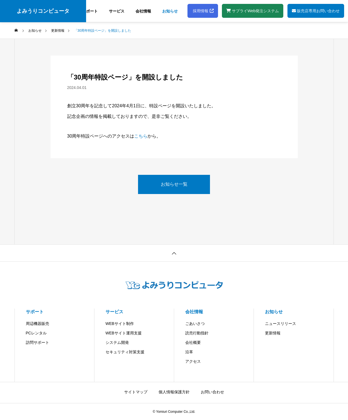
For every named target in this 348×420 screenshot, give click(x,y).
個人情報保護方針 (174, 392)
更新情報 (273, 333)
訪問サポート (37, 342)
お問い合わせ (212, 392)
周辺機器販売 (37, 323)
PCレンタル (36, 333)
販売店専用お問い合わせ (316, 11)
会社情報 (143, 11)
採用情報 (203, 11)
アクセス (193, 361)
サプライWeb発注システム (252, 11)
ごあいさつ (195, 323)
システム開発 (117, 342)
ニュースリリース (280, 323)
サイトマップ (135, 392)
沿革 (189, 352)
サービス (116, 11)
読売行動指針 (197, 333)
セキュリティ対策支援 (125, 352)
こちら (140, 136)
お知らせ (170, 11)
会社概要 (193, 342)
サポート (90, 11)
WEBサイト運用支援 (124, 333)
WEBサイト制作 (120, 323)
